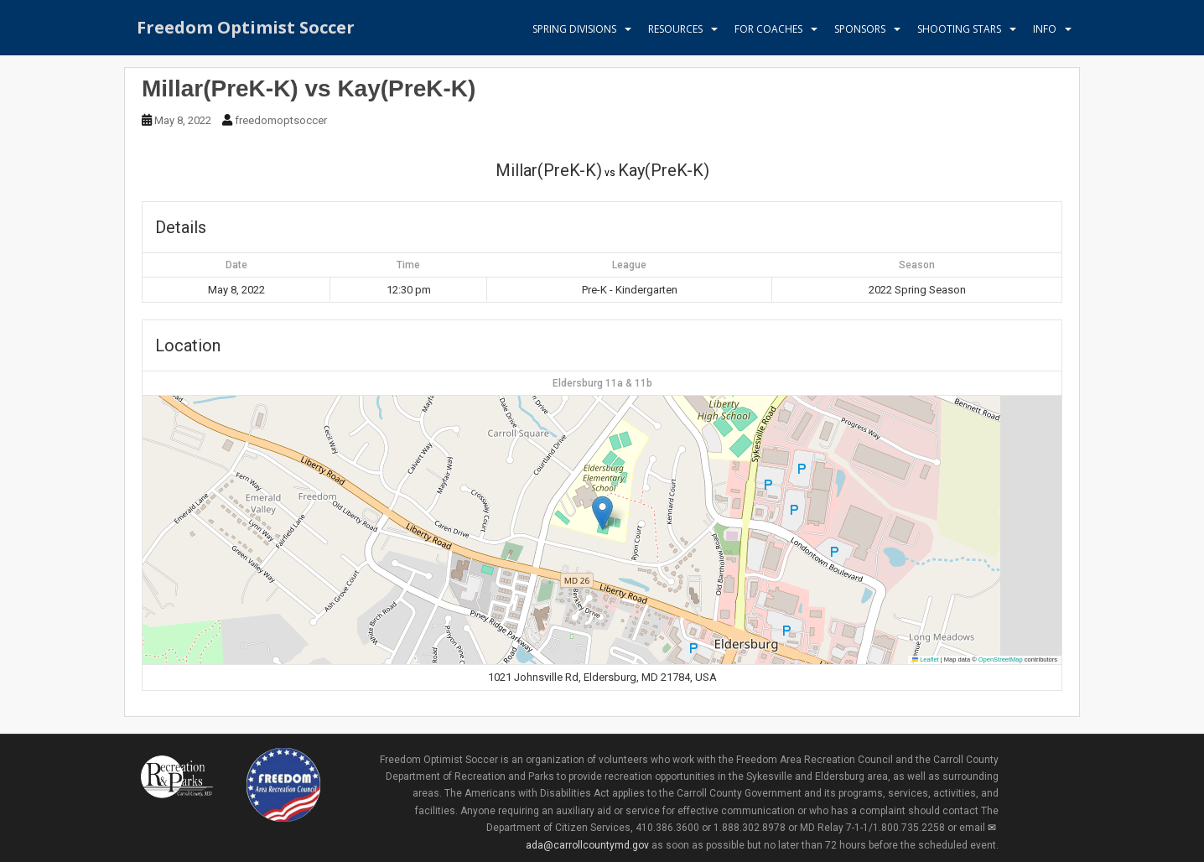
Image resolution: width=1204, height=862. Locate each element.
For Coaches (768, 29)
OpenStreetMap (1000, 659)
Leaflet (925, 659)
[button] (602, 513)
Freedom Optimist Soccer (246, 29)
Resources (675, 29)
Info (1044, 29)
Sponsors (859, 29)
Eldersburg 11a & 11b (602, 383)
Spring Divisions (574, 29)
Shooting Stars (959, 29)
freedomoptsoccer (281, 120)
